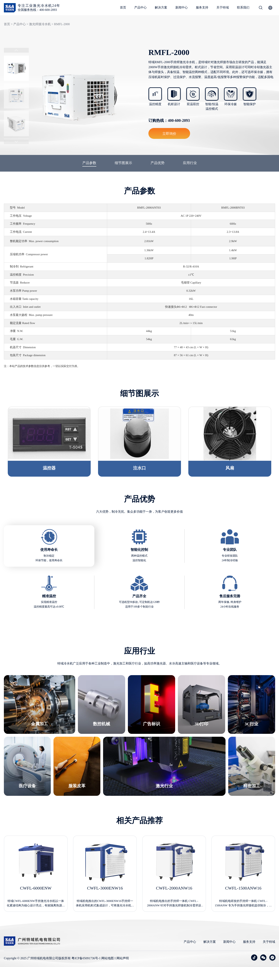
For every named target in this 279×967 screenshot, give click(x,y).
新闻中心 (181, 7)
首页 (123, 7)
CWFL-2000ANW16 (174, 888)
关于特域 (222, 7)
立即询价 (169, 133)
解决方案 (161, 7)
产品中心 (140, 7)
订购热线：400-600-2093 (169, 120)
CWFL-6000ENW (36, 888)
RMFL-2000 (62, 24)
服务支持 (202, 7)
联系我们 (243, 7)
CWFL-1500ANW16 (243, 888)
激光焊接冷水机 (40, 24)
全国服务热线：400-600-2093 (37, 9)
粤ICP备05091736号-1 (86, 958)
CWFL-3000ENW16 (105, 888)
